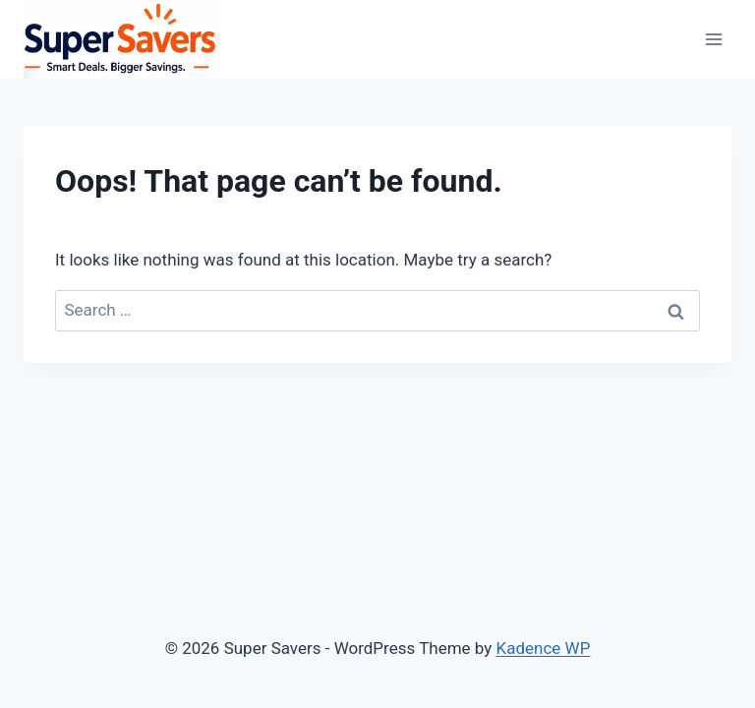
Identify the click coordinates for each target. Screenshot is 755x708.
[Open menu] (713, 39)
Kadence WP (543, 648)
